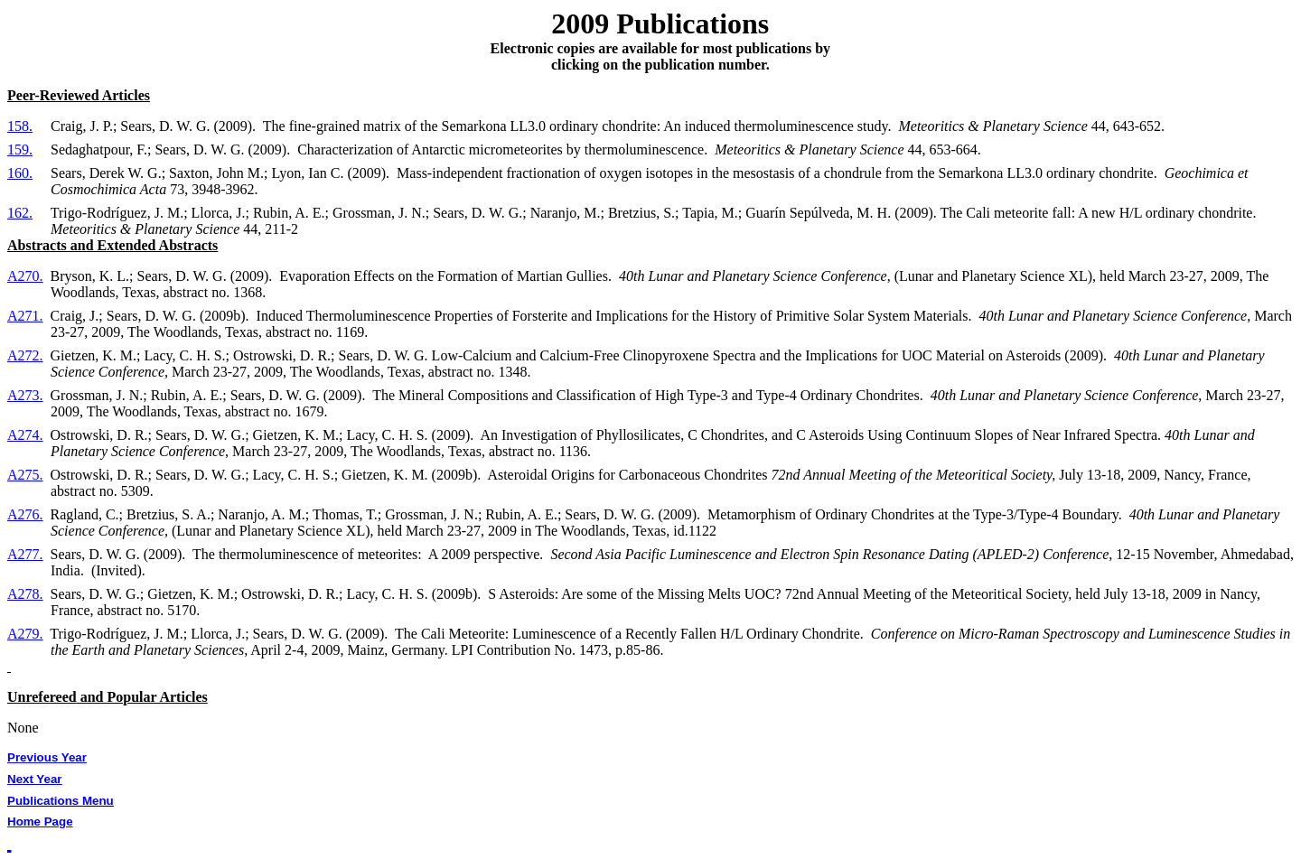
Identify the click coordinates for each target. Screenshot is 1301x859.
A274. (25, 435)
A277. (25, 554)
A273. (25, 395)
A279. (25, 633)
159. (20, 149)
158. (20, 126)
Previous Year (47, 757)
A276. (25, 514)
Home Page (40, 821)
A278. (25, 594)
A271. (25, 315)
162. (20, 212)
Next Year (34, 779)
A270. (25, 276)
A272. (25, 355)
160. (20, 173)
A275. (25, 474)
